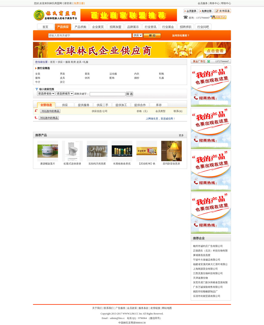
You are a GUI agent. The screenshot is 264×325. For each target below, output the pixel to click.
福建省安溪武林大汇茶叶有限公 (210, 264)
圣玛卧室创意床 (171, 163)
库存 (159, 105)
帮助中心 (226, 3)
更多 (181, 135)
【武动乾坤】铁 (146, 163)
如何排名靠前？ (181, 35)
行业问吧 (203, 27)
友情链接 (155, 308)
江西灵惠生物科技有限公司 (208, 273)
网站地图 (167, 308)
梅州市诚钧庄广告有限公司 (208, 246)
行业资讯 (150, 27)
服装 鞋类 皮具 (73, 62)
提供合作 (140, 105)
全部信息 (46, 105)
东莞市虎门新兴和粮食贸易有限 (210, 282)
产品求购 (80, 27)
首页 (45, 27)
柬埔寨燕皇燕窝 (201, 255)
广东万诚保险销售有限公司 (208, 287)
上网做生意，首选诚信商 (159, 118)
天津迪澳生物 (200, 277)
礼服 (85, 62)
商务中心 (214, 3)
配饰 (112, 77)
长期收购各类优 (122, 163)
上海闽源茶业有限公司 (205, 268)
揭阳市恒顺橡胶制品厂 (205, 291)
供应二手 (102, 105)
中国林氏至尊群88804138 (132, 322)
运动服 (113, 73)
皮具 (62, 77)
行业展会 (168, 27)
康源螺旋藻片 (47, 163)
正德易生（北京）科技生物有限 (210, 250)
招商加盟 (115, 27)
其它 (62, 82)
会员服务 (203, 3)
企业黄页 (98, 27)
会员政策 (132, 308)
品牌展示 (133, 27)
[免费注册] (79, 3)
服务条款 (143, 308)
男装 (62, 73)
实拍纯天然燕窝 (97, 163)
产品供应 (63, 27)
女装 (37, 73)
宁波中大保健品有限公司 (206, 259)
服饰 (37, 77)
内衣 (136, 73)
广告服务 (120, 308)
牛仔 (37, 82)
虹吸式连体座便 (72, 163)
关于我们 (97, 308)
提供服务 (84, 105)
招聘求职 (185, 27)
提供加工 (121, 105)
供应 (60, 62)
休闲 (87, 77)
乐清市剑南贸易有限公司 (206, 296)
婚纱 (136, 77)
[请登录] (67, 3)
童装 (87, 73)
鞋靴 (161, 73)
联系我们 (109, 308)
